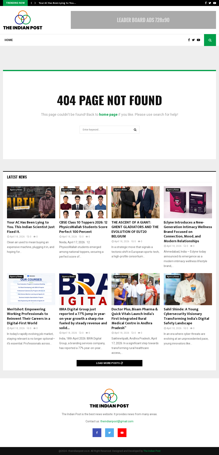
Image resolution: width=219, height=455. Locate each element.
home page (108, 114)
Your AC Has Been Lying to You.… (57, 3)
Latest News (17, 176)
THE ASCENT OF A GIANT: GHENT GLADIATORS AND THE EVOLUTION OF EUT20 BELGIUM (135, 229)
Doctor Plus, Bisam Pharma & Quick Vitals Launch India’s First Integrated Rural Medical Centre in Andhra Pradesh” (134, 318)
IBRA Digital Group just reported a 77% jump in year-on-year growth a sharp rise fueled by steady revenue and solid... (83, 318)
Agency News (16, 190)
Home (9, 40)
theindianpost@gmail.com (116, 421)
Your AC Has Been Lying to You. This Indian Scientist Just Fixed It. (31, 227)
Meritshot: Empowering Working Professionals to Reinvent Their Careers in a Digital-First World (28, 316)
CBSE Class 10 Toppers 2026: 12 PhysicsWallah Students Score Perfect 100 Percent (83, 227)
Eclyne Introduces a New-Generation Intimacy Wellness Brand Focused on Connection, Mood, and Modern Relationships (188, 232)
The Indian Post (152, 451)
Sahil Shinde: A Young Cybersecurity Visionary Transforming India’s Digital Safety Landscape (186, 316)
